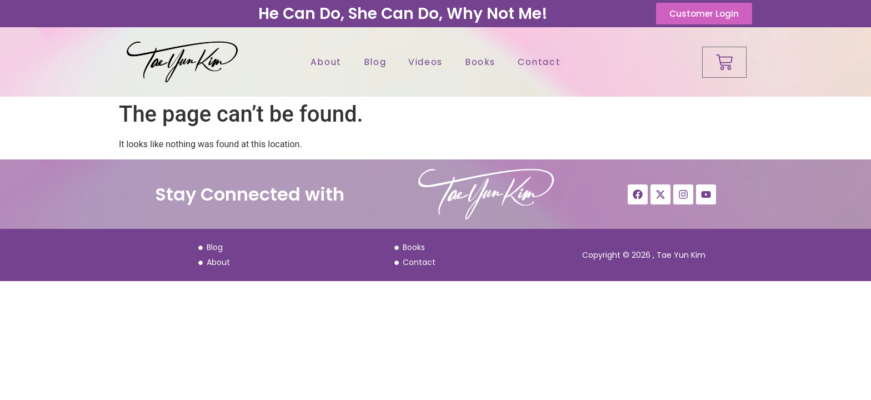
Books (480, 62)
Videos (425, 62)
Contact (539, 62)
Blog (375, 62)
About (326, 62)
